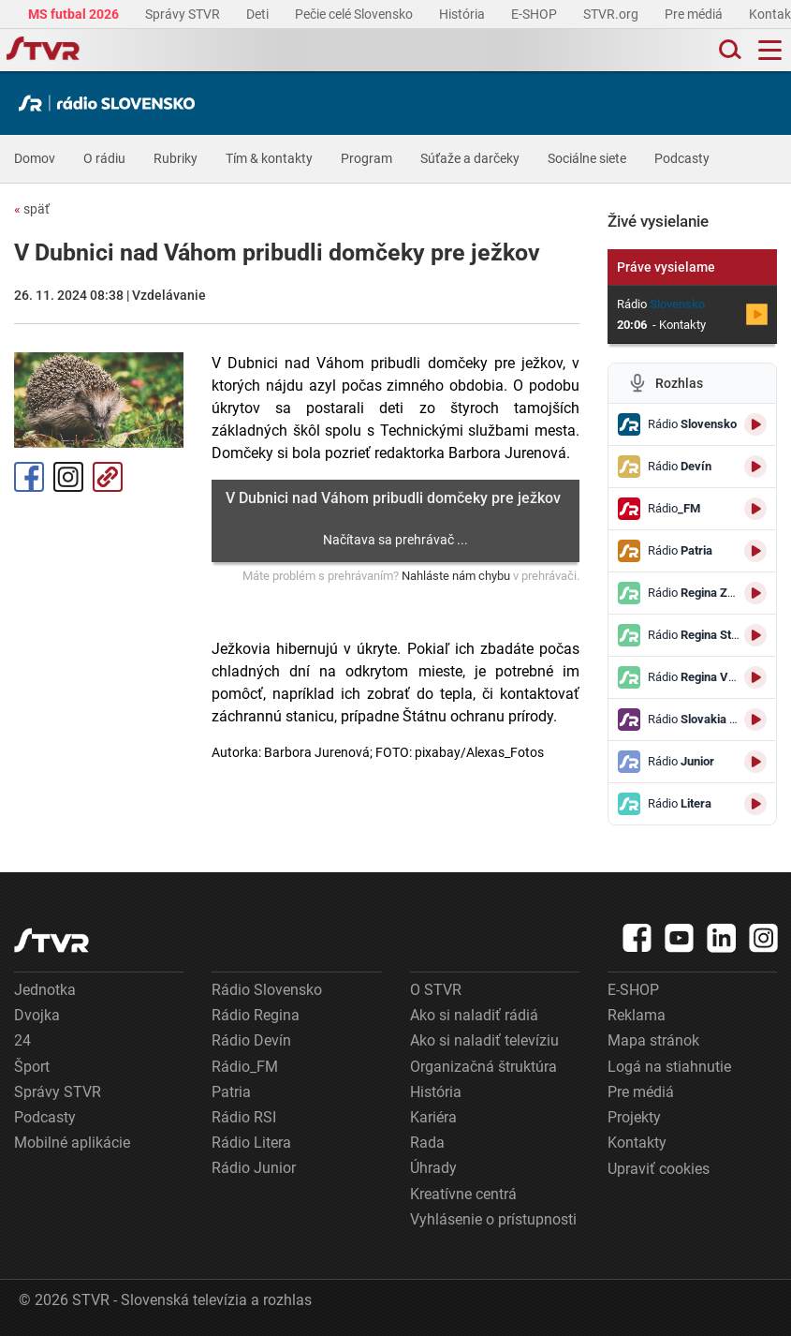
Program (366, 158)
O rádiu (104, 158)
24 (22, 1040)
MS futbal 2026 (75, 14)
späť (32, 208)
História (463, 14)
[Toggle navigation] (770, 50)
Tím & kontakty (269, 158)
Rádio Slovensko (267, 990)
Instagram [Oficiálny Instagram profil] (68, 477)
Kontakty (637, 1142)
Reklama (637, 1015)
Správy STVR (184, 14)
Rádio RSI (244, 1117)
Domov (34, 158)
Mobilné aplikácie (72, 1142)
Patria (231, 1092)
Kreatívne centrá (463, 1194)
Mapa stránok (653, 1040)
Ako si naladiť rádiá (474, 1015)
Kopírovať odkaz (108, 477)
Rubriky (176, 158)
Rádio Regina (256, 1015)
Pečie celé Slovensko (355, 14)
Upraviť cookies (659, 1169)
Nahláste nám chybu (456, 576)
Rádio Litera (251, 1142)
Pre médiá (695, 14)
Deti (258, 14)
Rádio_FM (245, 1067)
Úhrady (433, 1168)
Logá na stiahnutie (669, 1067)
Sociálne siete (587, 158)
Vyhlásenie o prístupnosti (493, 1219)
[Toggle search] (728, 50)
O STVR (435, 990)
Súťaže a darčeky (470, 158)
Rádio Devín (251, 1040)
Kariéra (433, 1117)
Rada (427, 1142)
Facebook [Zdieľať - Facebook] (29, 477)
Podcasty (682, 158)
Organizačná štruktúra (483, 1067)
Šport (32, 1067)
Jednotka (45, 990)
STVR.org (612, 14)
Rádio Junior (254, 1168)
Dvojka (37, 1015)
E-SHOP (535, 14)
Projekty (634, 1117)
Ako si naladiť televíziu (484, 1040)
